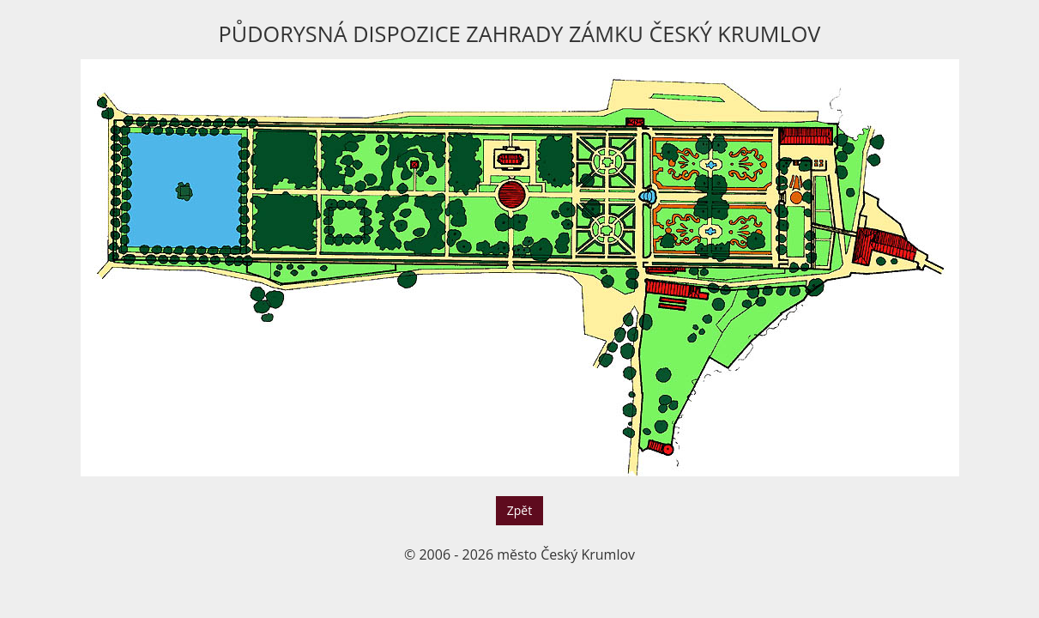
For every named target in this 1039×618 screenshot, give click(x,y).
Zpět (519, 510)
